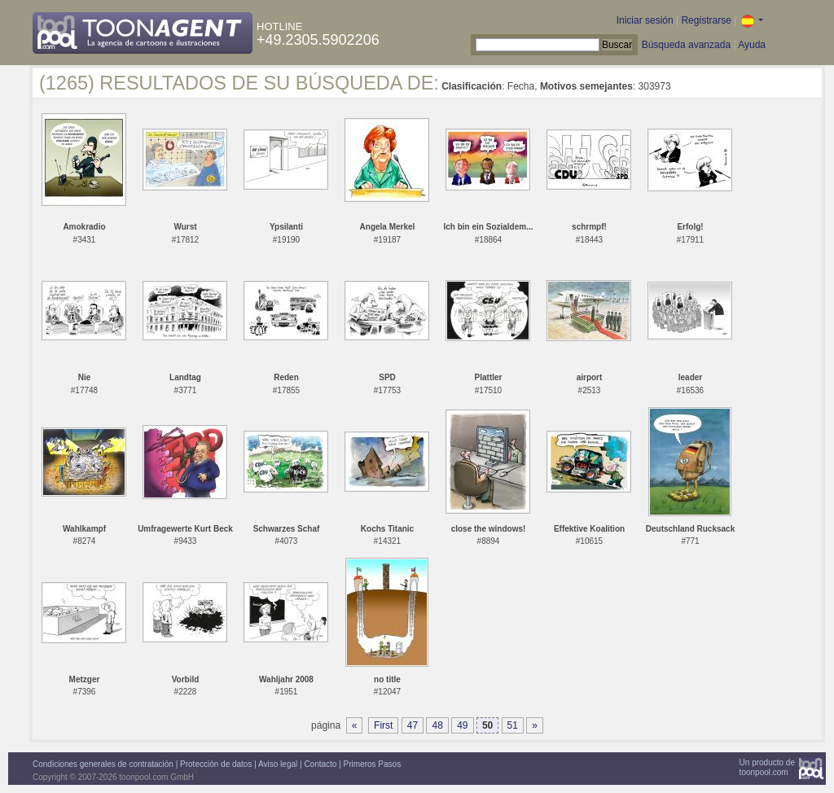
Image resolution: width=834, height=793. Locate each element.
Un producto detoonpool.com (767, 767)
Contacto (320, 764)
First (383, 725)
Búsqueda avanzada (686, 44)
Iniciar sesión (645, 20)
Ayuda (752, 44)
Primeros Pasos (373, 764)
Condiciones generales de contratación (103, 764)
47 (412, 725)
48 (437, 725)
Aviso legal (277, 764)
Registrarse (706, 20)
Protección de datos (216, 764)
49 (462, 725)
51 (512, 725)
